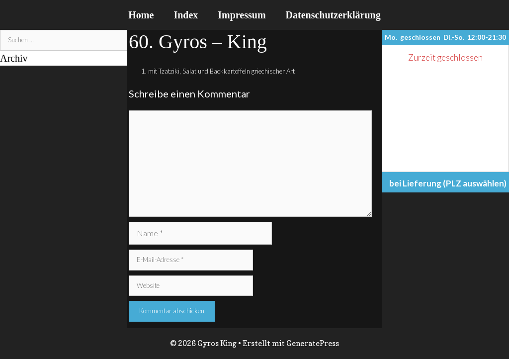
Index (185, 14)
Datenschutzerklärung (333, 14)
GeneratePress (312, 343)
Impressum (241, 14)
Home (141, 14)
